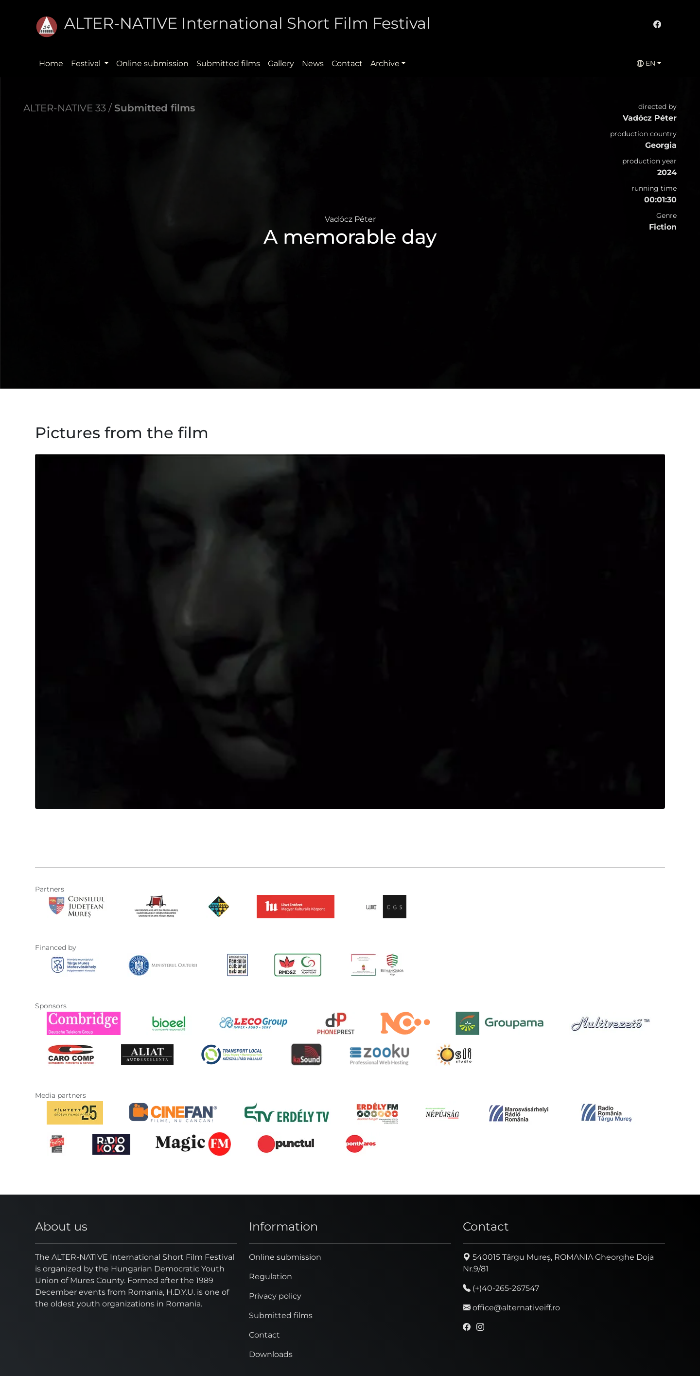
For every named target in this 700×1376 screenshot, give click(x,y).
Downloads (271, 1354)
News (313, 63)
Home (51, 63)
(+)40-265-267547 (501, 1288)
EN (646, 63)
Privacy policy (275, 1296)
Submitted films (228, 63)
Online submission (152, 63)
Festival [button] (87, 63)
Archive (385, 63)
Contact (347, 63)
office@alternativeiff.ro (511, 1307)
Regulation (270, 1276)
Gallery (281, 63)
